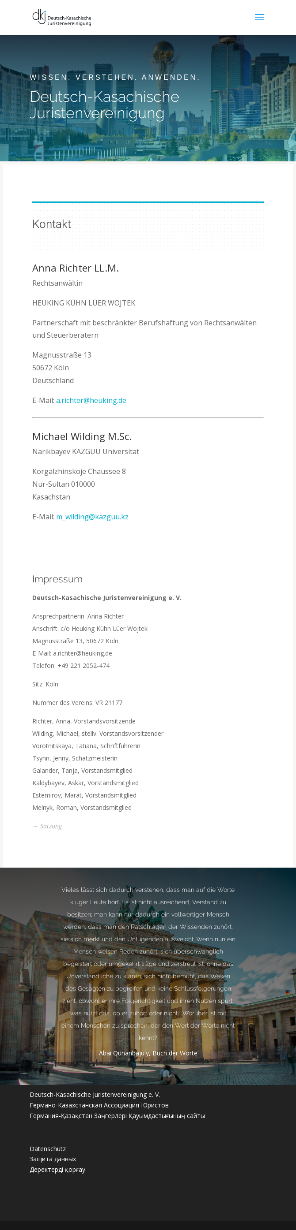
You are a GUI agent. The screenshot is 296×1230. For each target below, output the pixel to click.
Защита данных (53, 1159)
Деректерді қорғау (57, 1169)
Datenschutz (48, 1148)
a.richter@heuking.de (91, 400)
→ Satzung (47, 826)
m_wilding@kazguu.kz (92, 517)
